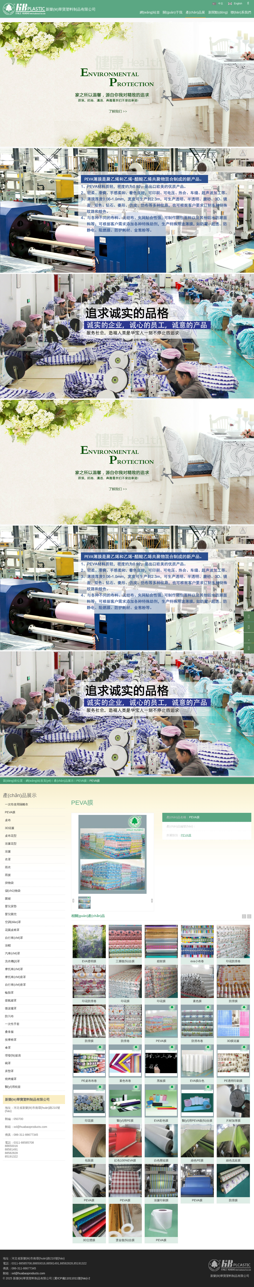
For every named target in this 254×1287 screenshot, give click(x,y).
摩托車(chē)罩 (14, 969)
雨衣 (8, 867)
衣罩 (8, 859)
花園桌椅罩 (12, 930)
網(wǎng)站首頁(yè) (150, 14)
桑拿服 (9, 1031)
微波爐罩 (11, 1008)
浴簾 (8, 851)
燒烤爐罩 (11, 1079)
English (238, 3)
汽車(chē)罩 (12, 953)
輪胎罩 (9, 992)
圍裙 (8, 898)
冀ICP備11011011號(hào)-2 (72, 1278)
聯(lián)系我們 (241, 12)
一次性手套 (12, 1024)
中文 (220, 3)
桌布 (8, 820)
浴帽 (8, 945)
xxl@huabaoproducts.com (28, 1273)
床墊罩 (9, 1071)
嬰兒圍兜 (11, 914)
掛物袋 (9, 882)
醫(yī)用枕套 (13, 1086)
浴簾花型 (11, 843)
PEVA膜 (82, 780)
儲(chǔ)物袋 (12, 890)
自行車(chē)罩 (14, 937)
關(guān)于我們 (172, 14)
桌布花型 (11, 835)
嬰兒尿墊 (11, 906)
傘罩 (8, 1047)
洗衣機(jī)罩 (12, 961)
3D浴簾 (9, 828)
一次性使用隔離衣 (16, 804)
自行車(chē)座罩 (15, 984)
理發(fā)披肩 (13, 1055)
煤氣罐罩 (11, 1000)
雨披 (8, 875)
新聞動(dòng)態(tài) (218, 14)
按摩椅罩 (11, 1039)
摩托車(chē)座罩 (15, 977)
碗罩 (8, 1063)
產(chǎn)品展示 (195, 14)
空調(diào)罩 (13, 922)
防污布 (9, 1016)
